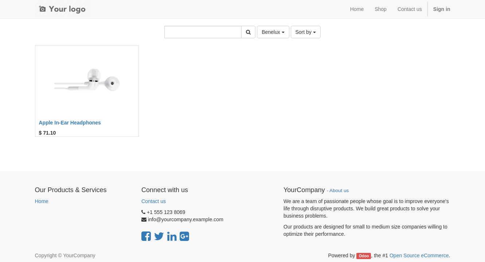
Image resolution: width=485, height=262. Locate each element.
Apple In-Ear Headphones (70, 123)
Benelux (273, 32)
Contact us (153, 201)
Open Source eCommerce (419, 255)
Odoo (364, 256)
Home (41, 201)
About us (339, 190)
